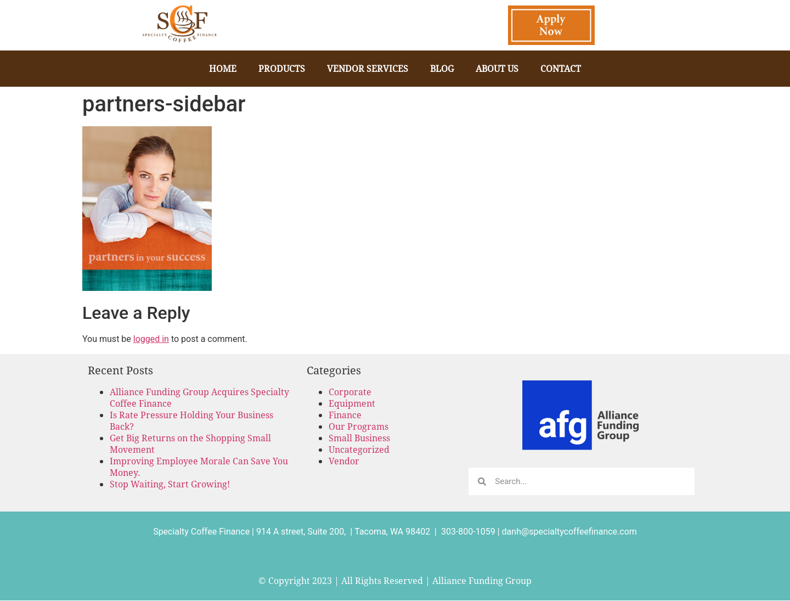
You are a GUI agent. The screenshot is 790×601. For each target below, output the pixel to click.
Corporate (350, 391)
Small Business (359, 437)
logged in (151, 339)
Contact (560, 68)
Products (281, 68)
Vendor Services (367, 68)
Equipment (352, 403)
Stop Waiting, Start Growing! (170, 484)
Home (222, 68)
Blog (442, 68)
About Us (497, 68)
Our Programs (358, 426)
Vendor (344, 461)
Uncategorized (359, 449)
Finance (345, 414)
